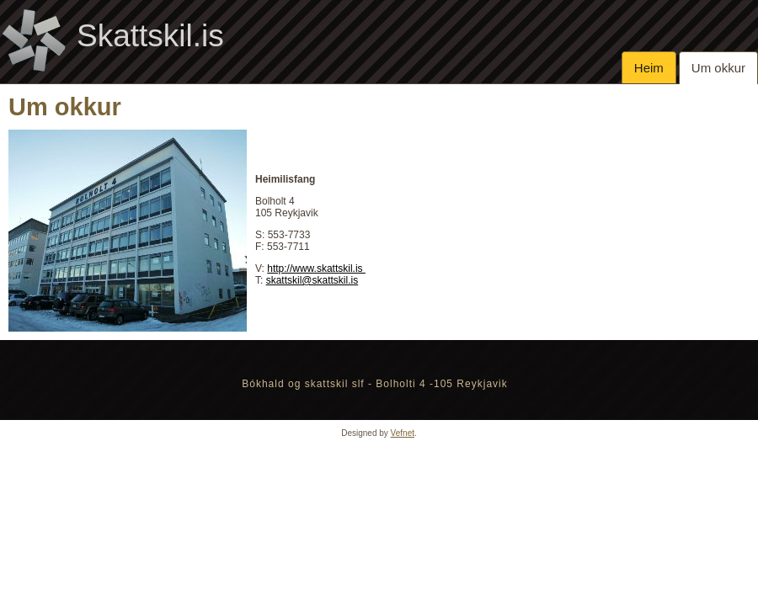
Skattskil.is (150, 36)
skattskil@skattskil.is (312, 280)
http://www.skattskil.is (316, 268)
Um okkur (718, 68)
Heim (649, 68)
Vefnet (402, 433)
